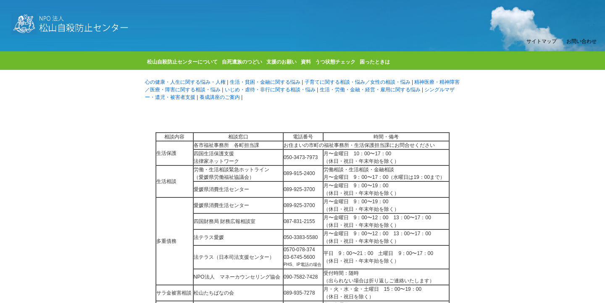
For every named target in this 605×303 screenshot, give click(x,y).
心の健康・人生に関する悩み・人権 (186, 82)
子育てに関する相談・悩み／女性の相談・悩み (358, 82)
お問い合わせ (581, 41)
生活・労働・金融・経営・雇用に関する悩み (371, 90)
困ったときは (375, 63)
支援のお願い (281, 63)
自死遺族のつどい (242, 63)
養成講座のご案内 (220, 97)
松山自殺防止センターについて (182, 63)
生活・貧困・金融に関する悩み (266, 82)
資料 (306, 63)
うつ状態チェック (335, 63)
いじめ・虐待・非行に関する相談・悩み (271, 90)
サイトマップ (541, 41)
